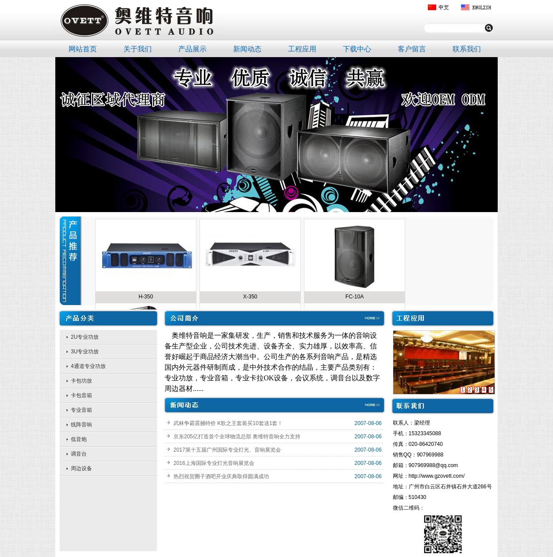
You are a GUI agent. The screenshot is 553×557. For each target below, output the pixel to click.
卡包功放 (81, 381)
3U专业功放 (85, 351)
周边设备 (81, 468)
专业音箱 (81, 410)
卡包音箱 (81, 395)
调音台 (79, 454)
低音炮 (79, 439)
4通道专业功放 (88, 366)
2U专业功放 (85, 337)
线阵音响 (81, 425)
